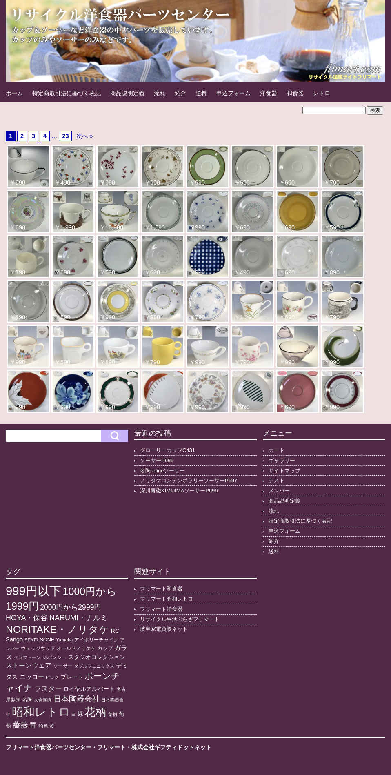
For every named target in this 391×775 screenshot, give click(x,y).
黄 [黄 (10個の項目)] (51, 726)
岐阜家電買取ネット (164, 629)
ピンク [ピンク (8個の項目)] (52, 677)
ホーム (14, 93)
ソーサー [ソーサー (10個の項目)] (63, 666)
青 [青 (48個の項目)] (33, 725)
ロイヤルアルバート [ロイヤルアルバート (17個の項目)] (89, 689)
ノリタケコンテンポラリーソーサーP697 (188, 480)
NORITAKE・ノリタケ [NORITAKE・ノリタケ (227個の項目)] (57, 629)
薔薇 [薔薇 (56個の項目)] (20, 725)
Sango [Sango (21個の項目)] (14, 639)
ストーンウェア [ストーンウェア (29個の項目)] (28, 665)
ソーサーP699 (156, 460)
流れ (159, 93)
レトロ (321, 93)
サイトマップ (284, 471)
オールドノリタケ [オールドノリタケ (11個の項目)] (76, 648)
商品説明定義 (127, 93)
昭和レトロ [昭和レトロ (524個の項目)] (41, 711)
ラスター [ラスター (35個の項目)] (48, 689)
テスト (276, 480)
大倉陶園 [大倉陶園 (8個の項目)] (43, 699)
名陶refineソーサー (162, 471)
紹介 (180, 93)
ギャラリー (282, 460)
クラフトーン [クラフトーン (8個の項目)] (27, 657)
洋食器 (268, 93)
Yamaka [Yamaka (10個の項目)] (64, 639)
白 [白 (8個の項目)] (73, 714)
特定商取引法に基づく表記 (66, 93)
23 (65, 136)
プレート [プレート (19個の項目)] (71, 677)
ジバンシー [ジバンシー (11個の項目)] (54, 657)
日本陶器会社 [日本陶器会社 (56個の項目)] (76, 699)
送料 (201, 93)
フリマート (111, 747)
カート (276, 450)
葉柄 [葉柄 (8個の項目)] (112, 714)
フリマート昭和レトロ (166, 599)
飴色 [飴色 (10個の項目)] (43, 726)
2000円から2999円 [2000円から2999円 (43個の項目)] (70, 607)
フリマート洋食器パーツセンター (48, 747)
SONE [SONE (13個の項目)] (47, 640)
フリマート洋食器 (161, 609)
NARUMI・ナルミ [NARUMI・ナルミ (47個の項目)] (78, 618)
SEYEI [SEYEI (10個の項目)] (31, 639)
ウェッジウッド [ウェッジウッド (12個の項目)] (38, 648)
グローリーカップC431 (167, 450)
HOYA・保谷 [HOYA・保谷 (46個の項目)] (27, 618)
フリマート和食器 (161, 589)
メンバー (279, 491)
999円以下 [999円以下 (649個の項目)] (33, 590)
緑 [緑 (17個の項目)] (80, 714)
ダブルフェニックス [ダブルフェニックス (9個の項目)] (94, 666)
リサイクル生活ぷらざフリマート (180, 619)
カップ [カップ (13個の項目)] (105, 648)
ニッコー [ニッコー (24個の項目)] (32, 676)
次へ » (84, 136)
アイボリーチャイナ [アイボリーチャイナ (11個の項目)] (96, 640)
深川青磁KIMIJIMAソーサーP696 (179, 491)
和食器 (295, 93)
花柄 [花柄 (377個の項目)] (95, 712)
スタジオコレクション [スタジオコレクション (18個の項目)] (96, 657)
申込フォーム (233, 93)
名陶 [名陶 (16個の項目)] (27, 700)
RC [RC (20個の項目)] (115, 631)
